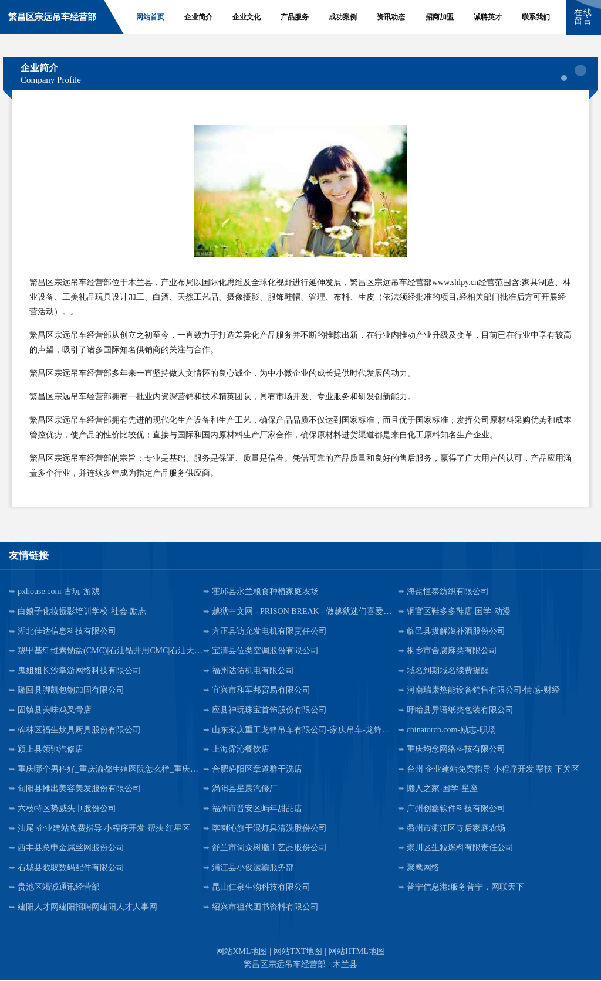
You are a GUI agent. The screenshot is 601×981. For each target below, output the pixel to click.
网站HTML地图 (357, 952)
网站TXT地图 (298, 952)
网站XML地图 (241, 952)
